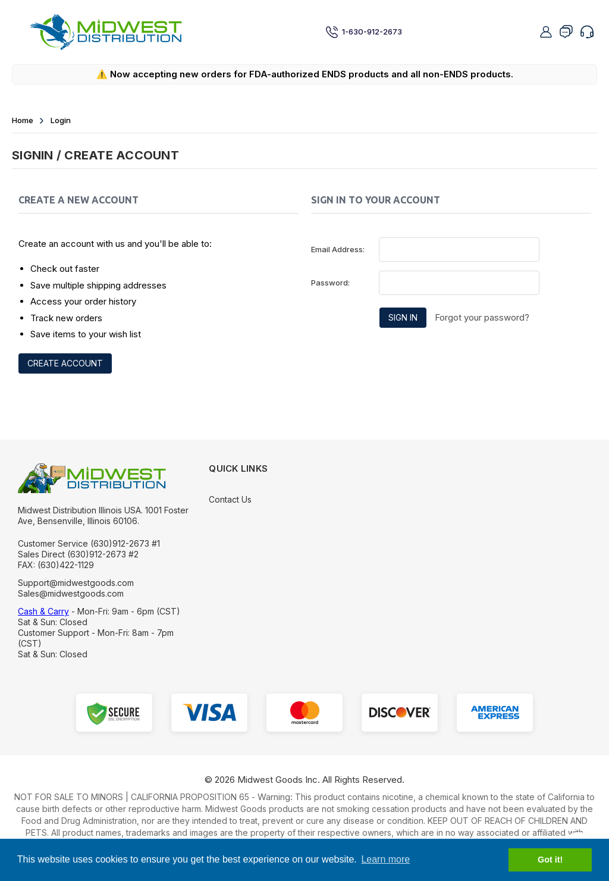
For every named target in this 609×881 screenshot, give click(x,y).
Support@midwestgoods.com (76, 583)
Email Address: (338, 249)
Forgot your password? (482, 317)
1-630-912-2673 (363, 32)
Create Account (65, 363)
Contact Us (230, 499)
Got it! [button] (550, 859)
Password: (330, 282)
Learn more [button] (385, 859)
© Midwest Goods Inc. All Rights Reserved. (304, 779)
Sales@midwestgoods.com (71, 593)
